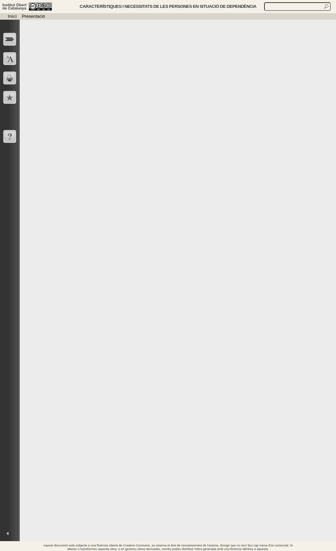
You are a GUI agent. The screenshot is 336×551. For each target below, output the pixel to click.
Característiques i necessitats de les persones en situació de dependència (168, 6)
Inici (12, 16)
